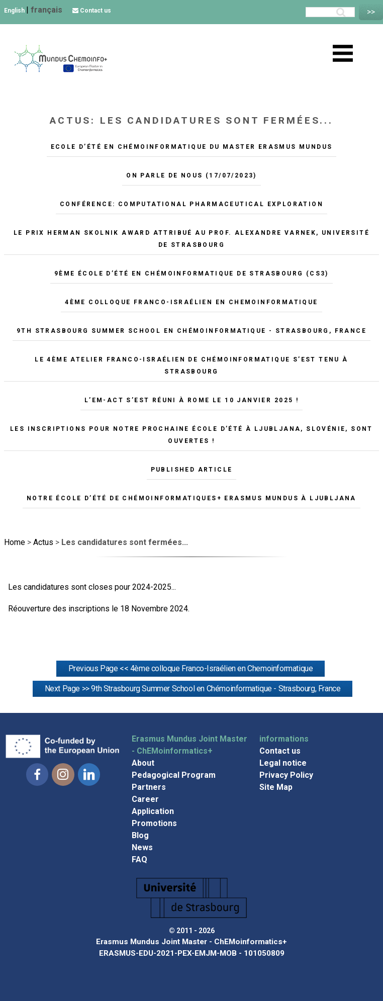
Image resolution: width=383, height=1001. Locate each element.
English (15, 10)
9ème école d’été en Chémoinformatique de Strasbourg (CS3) (191, 273)
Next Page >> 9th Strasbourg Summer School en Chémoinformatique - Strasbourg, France (193, 688)
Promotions (154, 823)
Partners (149, 787)
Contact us (91, 10)
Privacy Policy (286, 775)
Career (145, 799)
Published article (192, 469)
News (142, 847)
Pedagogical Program (174, 775)
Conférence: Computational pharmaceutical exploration (191, 204)
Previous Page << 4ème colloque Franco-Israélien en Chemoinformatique (190, 668)
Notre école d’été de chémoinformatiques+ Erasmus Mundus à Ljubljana (191, 498)
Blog (140, 835)
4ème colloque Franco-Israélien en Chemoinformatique (191, 302)
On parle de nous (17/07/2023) (191, 175)
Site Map (276, 787)
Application (153, 811)
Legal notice (283, 763)
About (143, 763)
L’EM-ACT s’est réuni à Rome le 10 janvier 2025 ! (191, 400)
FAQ (139, 859)
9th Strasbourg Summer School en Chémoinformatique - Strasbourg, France (191, 330)
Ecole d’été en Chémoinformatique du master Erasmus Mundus (192, 146)
